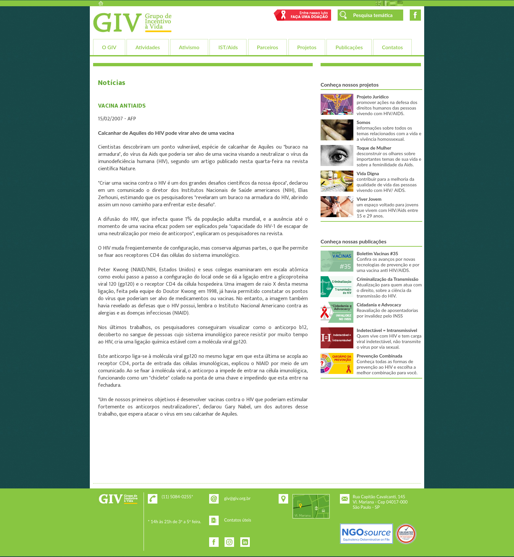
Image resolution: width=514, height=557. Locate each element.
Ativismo (189, 47)
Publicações (349, 47)
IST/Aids (228, 47)
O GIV (109, 47)
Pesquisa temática (372, 15)
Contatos (392, 47)
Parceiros (267, 47)
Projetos (307, 47)
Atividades (147, 47)
